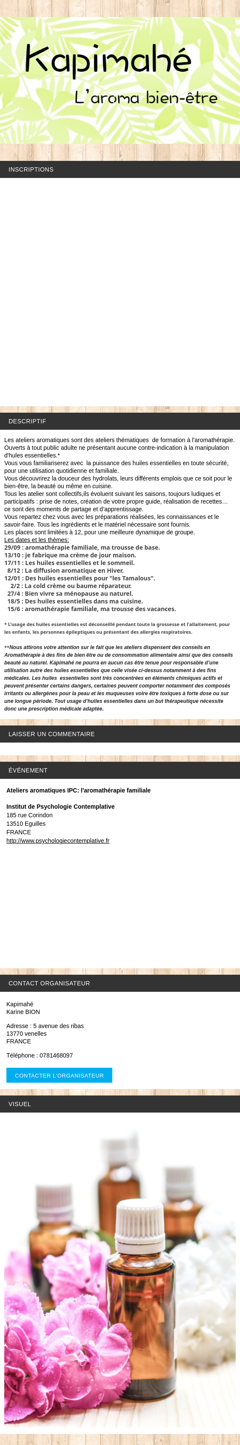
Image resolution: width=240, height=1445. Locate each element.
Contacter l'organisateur (59, 1075)
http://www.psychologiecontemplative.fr (57, 840)
